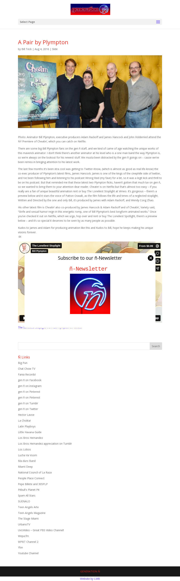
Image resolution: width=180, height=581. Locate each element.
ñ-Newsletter (90, 269)
